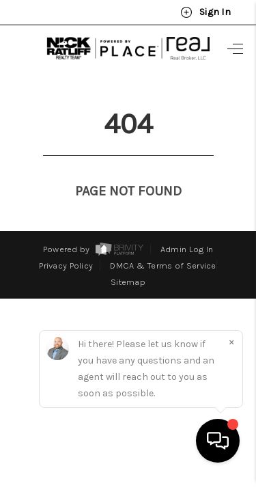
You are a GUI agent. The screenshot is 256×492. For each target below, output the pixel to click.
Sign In (205, 12)
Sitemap (128, 256)
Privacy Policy (66, 240)
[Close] (231, 354)
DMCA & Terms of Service (163, 240)
